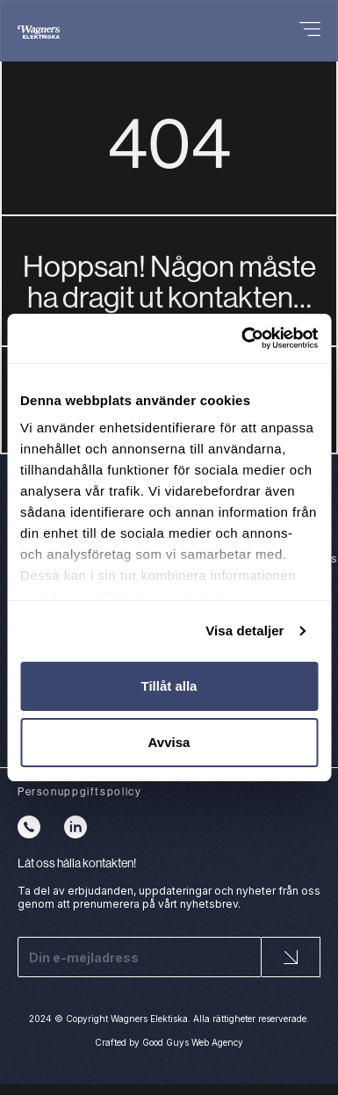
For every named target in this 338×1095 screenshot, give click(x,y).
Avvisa (169, 742)
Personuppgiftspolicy (79, 791)
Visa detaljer (244, 630)
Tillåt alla (169, 685)
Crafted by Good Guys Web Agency (169, 1042)
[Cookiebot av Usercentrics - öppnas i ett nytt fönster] (242, 338)
